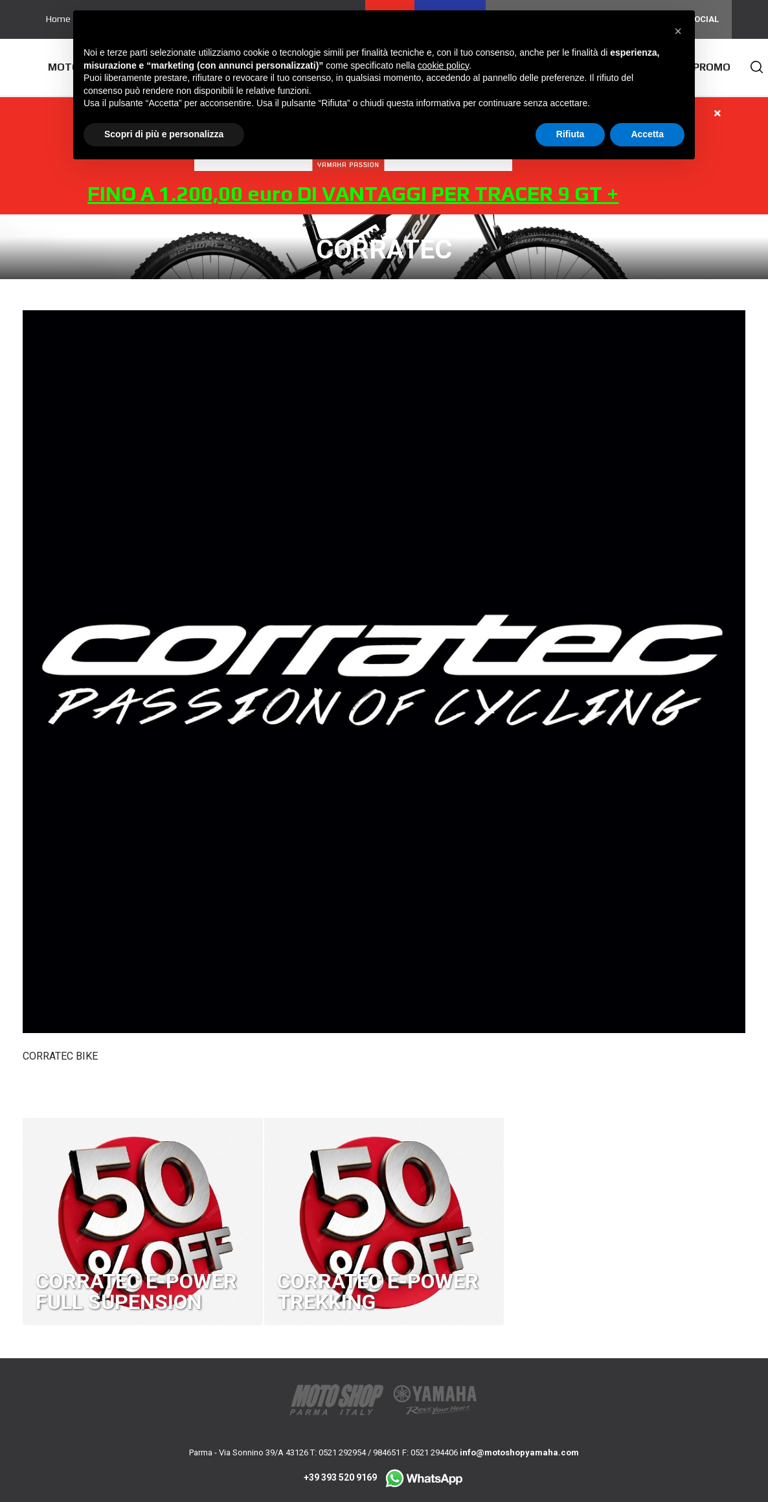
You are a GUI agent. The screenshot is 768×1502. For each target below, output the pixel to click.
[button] (678, 31)
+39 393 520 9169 (384, 1477)
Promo (711, 67)
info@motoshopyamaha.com (519, 1452)
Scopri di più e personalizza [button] (163, 134)
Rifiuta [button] (570, 134)
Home (58, 19)
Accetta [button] (647, 134)
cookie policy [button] (443, 65)
